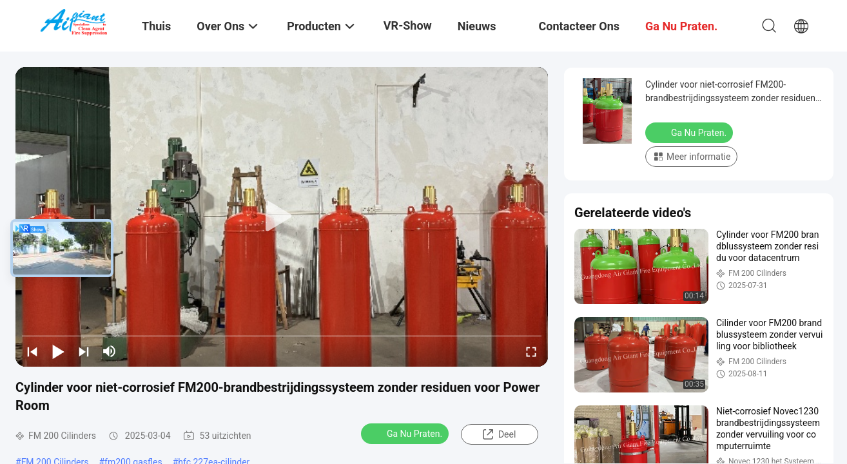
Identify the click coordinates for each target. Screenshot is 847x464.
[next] (84, 351)
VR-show (408, 25)
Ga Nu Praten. (406, 433)
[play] (282, 216)
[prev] (32, 351)
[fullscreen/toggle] (531, 351)
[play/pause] (58, 351)
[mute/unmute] (109, 351)
